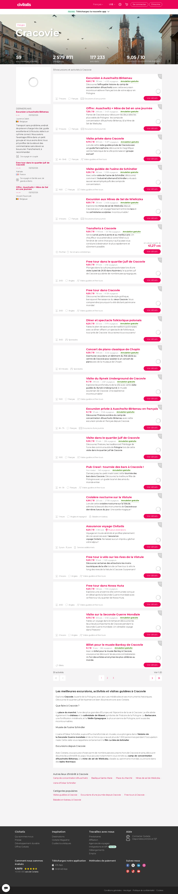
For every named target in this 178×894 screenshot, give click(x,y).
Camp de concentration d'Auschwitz (70, 778)
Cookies (159, 890)
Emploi (92, 853)
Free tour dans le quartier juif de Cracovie (32, 164)
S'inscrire (155, 4)
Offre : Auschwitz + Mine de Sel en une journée (32, 188)
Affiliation (93, 840)
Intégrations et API (98, 847)
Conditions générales (113, 890)
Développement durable (27, 843)
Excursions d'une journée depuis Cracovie (101, 795)
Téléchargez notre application (69, 860)
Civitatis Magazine (60, 840)
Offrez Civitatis (22, 847)
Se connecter (139, 4)
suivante (151, 678)
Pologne (21, 25)
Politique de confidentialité (144, 890)
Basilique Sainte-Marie (102, 778)
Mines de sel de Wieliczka (148, 778)
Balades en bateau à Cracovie (67, 800)
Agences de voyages (99, 843)
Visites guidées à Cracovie (65, 795)
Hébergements (96, 850)
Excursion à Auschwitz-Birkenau (32, 112)
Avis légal (127, 890)
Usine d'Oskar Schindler (64, 783)
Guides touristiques (61, 843)
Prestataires (95, 836)
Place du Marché (124, 778)
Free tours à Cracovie (134, 795)
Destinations (58, 836)
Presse (18, 840)
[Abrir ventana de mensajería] (6, 888)
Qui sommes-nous (24, 836)
